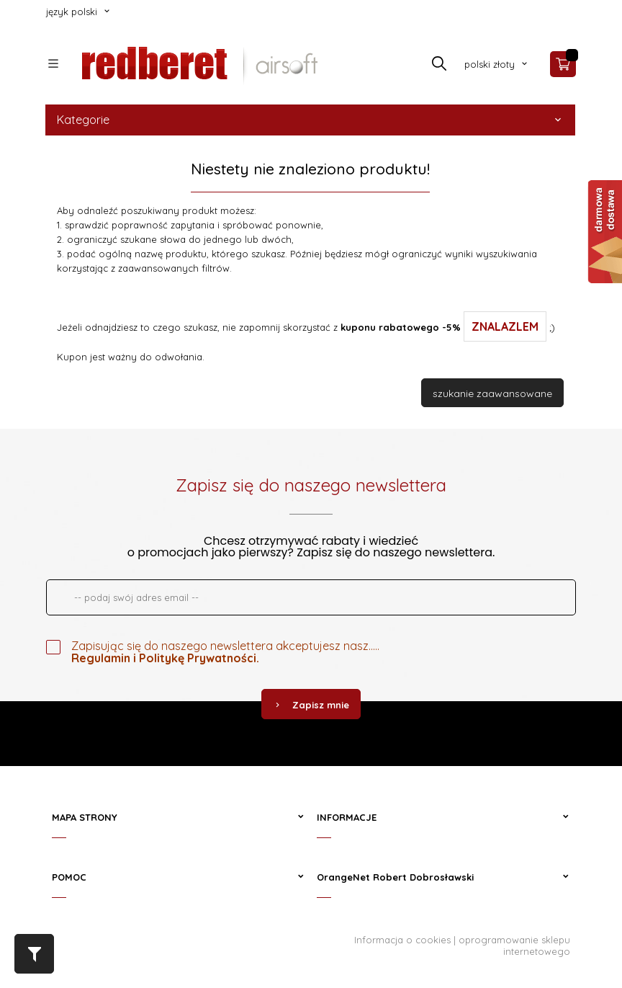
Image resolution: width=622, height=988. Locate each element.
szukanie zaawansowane (492, 393)
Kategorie (310, 119)
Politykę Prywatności (197, 658)
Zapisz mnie (311, 705)
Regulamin (100, 658)
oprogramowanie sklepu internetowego (514, 945)
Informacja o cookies (402, 939)
